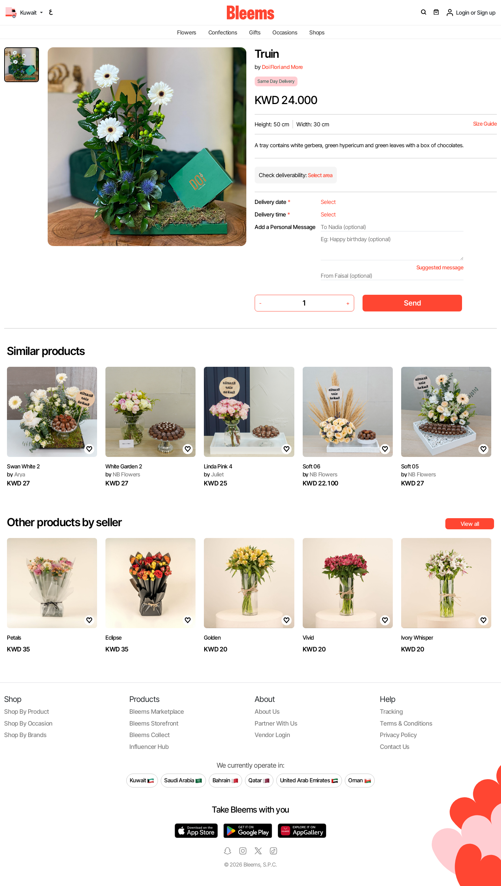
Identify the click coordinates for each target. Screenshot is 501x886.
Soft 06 (311, 466)
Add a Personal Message (285, 226)
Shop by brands (25, 734)
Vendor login (272, 734)
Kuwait (142, 780)
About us (267, 711)
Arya (16, 474)
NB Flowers (122, 474)
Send (412, 303)
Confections (222, 32)
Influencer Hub (149, 746)
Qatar (259, 780)
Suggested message (439, 267)
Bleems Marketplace (156, 711)
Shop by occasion (28, 723)
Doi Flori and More (282, 67)
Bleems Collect (149, 734)
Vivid (308, 637)
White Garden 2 (123, 466)
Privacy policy (398, 734)
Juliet (214, 474)
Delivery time (272, 214)
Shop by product (26, 711)
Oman (359, 780)
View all (470, 523)
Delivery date (273, 201)
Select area (320, 175)
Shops (317, 32)
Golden (212, 637)
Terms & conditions (406, 723)
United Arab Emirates (309, 780)
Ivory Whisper (417, 637)
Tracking (391, 711)
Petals (14, 637)
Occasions (284, 32)
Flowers (186, 32)
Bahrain (226, 780)
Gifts (254, 32)
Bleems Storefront (153, 723)
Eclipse (113, 637)
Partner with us (276, 723)
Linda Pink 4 (218, 466)
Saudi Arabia (183, 780)
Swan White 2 (23, 466)
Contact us (394, 746)
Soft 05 (410, 466)
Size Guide (485, 123)
